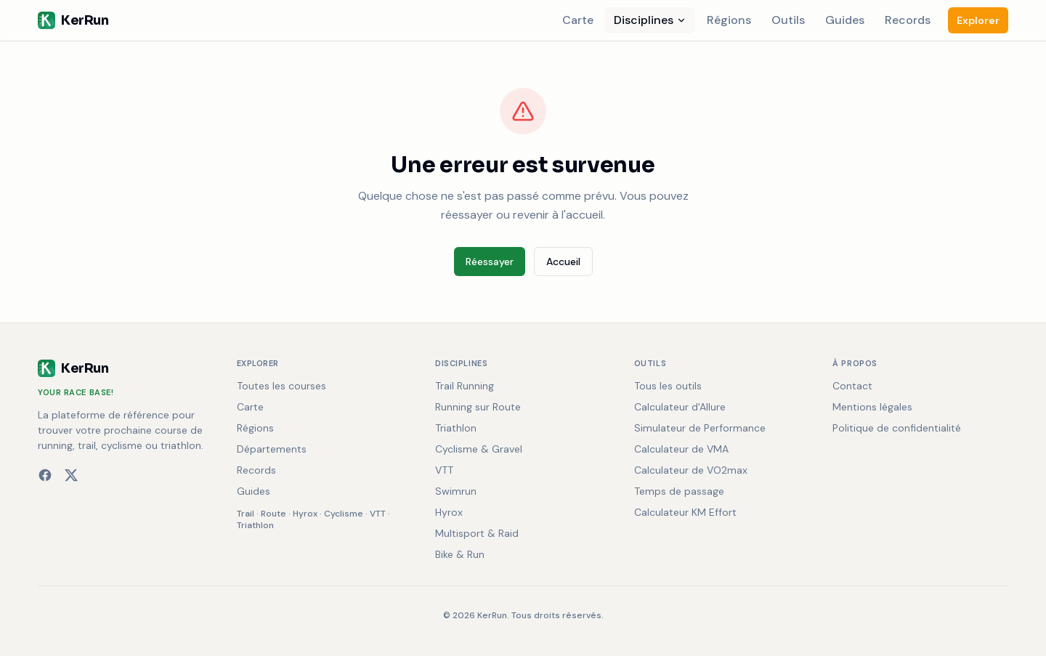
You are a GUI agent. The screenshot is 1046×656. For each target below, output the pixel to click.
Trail (245, 513)
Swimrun (456, 491)
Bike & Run (460, 554)
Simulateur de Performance (700, 427)
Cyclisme (343, 513)
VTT (378, 513)
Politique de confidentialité (896, 427)
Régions (729, 20)
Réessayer (490, 261)
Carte (577, 20)
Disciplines (650, 20)
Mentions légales (872, 406)
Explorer (978, 20)
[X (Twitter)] (71, 475)
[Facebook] (45, 475)
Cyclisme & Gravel (478, 448)
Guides (844, 20)
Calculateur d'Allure (680, 406)
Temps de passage (679, 491)
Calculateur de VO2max (690, 470)
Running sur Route (478, 406)
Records (908, 20)
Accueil (563, 261)
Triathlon (255, 525)
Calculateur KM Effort (685, 512)
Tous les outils (668, 385)
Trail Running (464, 385)
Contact (852, 385)
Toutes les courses (281, 385)
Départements (272, 448)
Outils (788, 20)
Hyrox (305, 513)
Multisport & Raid (477, 533)
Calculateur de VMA (681, 448)
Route (273, 513)
